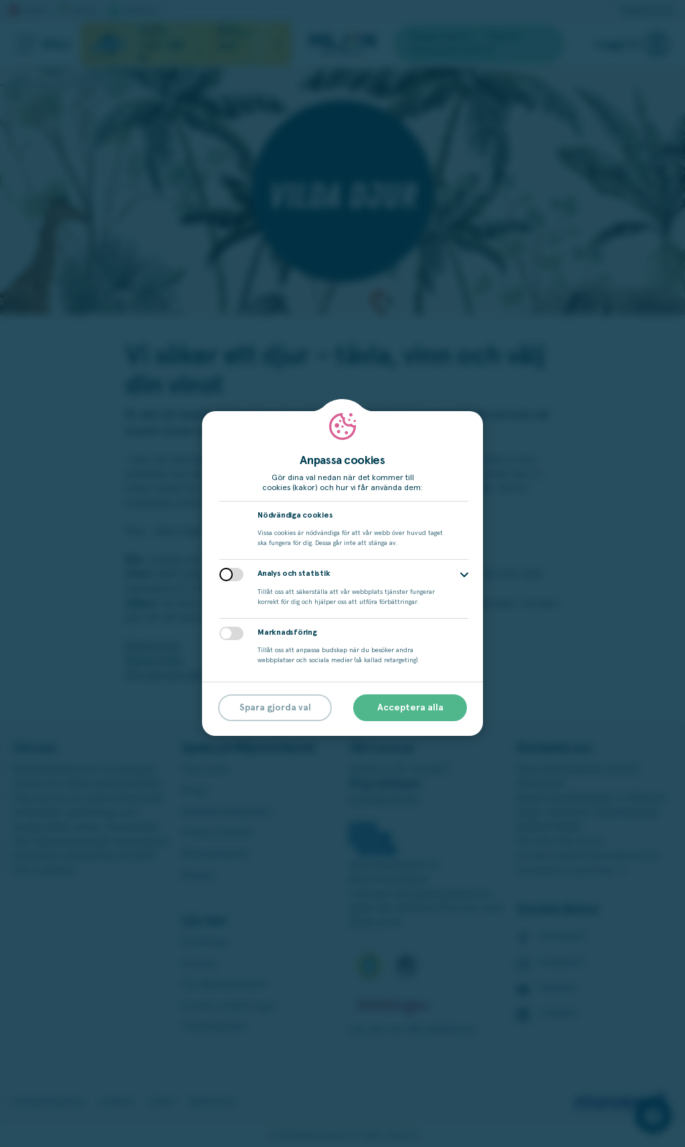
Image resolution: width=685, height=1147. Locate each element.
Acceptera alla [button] (410, 707)
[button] (464, 574)
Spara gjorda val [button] (275, 707)
